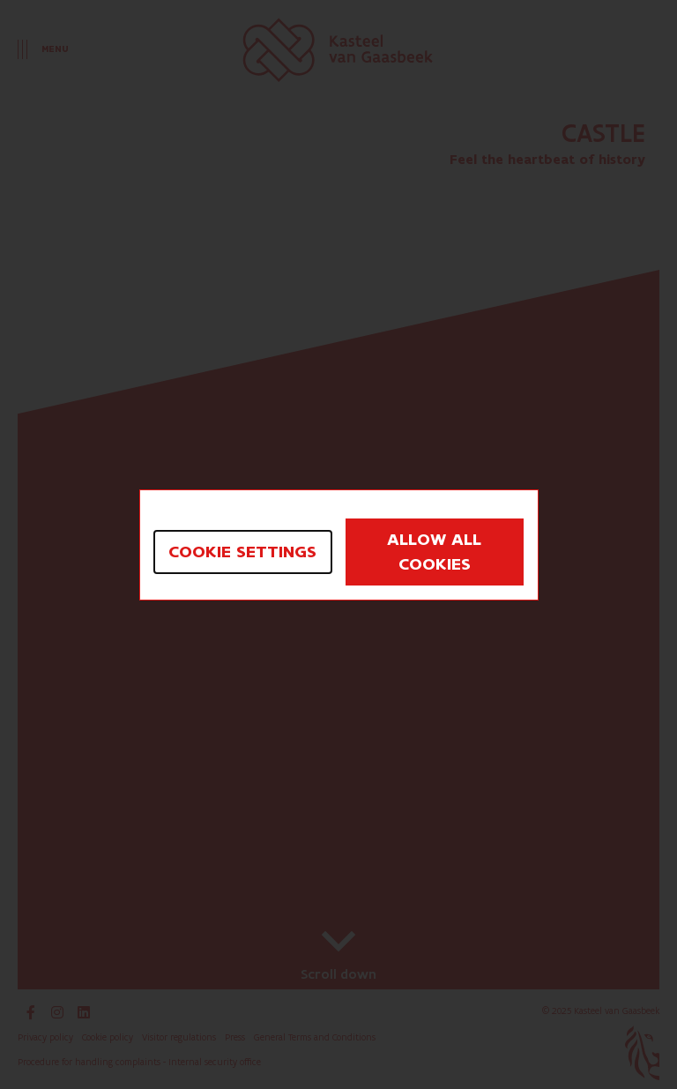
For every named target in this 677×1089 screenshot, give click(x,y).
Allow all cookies (434, 552)
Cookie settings (242, 552)
